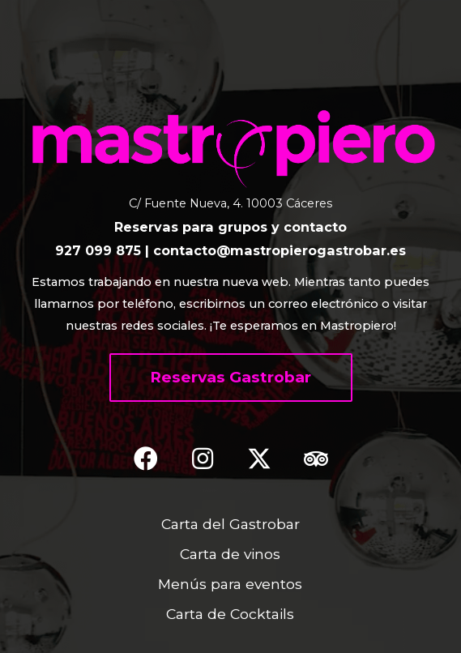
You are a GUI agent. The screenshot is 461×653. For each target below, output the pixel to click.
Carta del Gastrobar (230, 523)
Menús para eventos (230, 583)
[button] (230, 377)
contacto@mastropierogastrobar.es (279, 250)
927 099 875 (98, 250)
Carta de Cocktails (230, 613)
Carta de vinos (230, 553)
